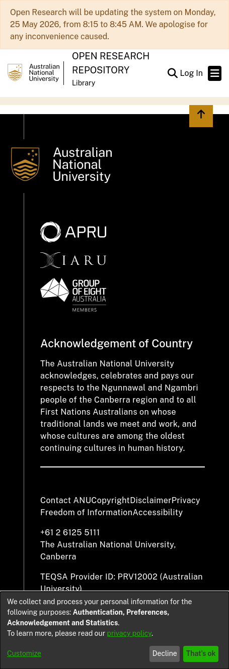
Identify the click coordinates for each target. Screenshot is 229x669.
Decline (164, 653)
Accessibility (157, 512)
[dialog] (114, 630)
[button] (172, 73)
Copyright (110, 500)
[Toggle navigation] (214, 73)
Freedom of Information (86, 512)
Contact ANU (65, 500)
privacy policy (129, 633)
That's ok (201, 653)
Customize (24, 653)
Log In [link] (192, 73)
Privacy (186, 500)
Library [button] (83, 83)
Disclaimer (151, 500)
